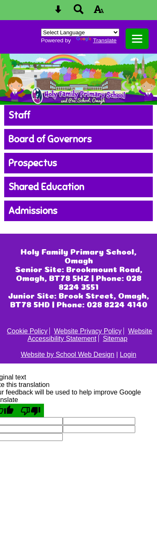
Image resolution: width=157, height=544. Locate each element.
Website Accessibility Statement (90, 334)
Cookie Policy (27, 331)
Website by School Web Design (68, 354)
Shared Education (46, 187)
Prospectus (32, 163)
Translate (96, 40)
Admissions (32, 211)
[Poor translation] (30, 410)
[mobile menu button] (137, 38)
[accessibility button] (99, 11)
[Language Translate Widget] (80, 32)
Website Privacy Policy (88, 331)
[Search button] (78, 11)
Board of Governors (50, 139)
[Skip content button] (58, 11)
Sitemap (115, 338)
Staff (19, 115)
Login (128, 354)
